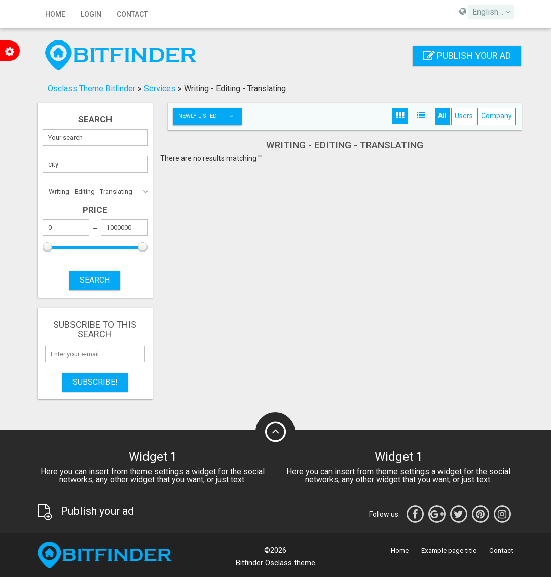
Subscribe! (95, 382)
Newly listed (209, 116)
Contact (132, 14)
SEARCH (95, 280)
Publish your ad (467, 55)
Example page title (448, 550)
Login (91, 14)
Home (55, 14)
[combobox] (491, 12)
